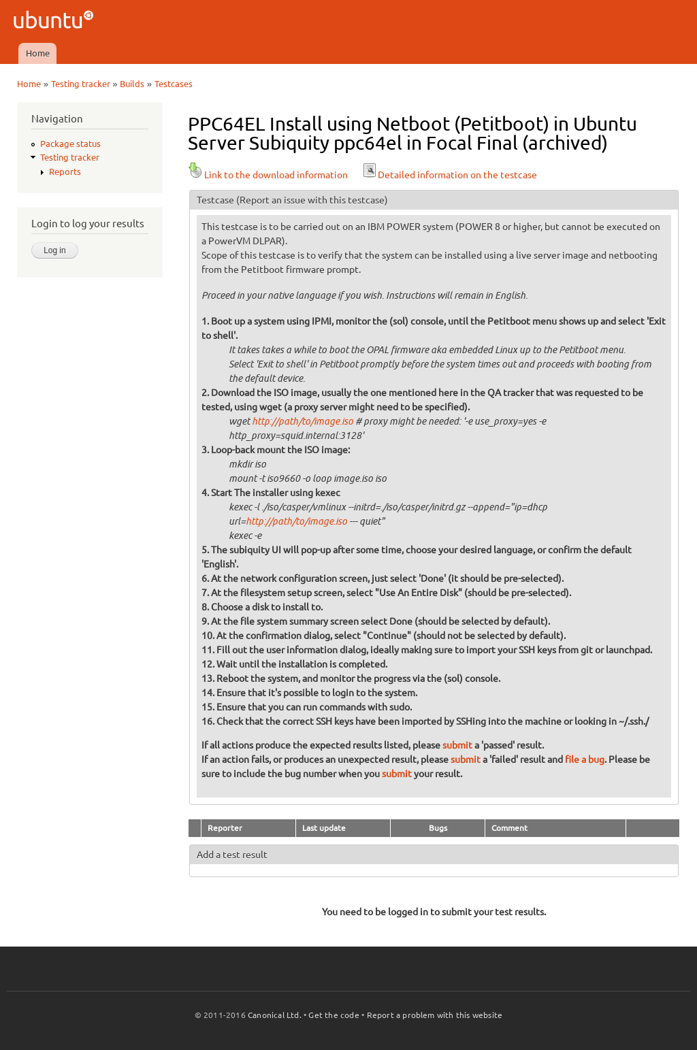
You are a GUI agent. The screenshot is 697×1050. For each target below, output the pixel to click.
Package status (70, 143)
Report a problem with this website (435, 1015)
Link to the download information (268, 174)
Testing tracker (80, 83)
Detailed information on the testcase (449, 174)
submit (457, 745)
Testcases (174, 83)
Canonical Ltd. (275, 1015)
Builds (132, 83)
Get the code (333, 1015)
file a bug (584, 759)
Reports (65, 171)
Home (38, 53)
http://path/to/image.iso (302, 421)
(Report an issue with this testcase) (312, 200)
